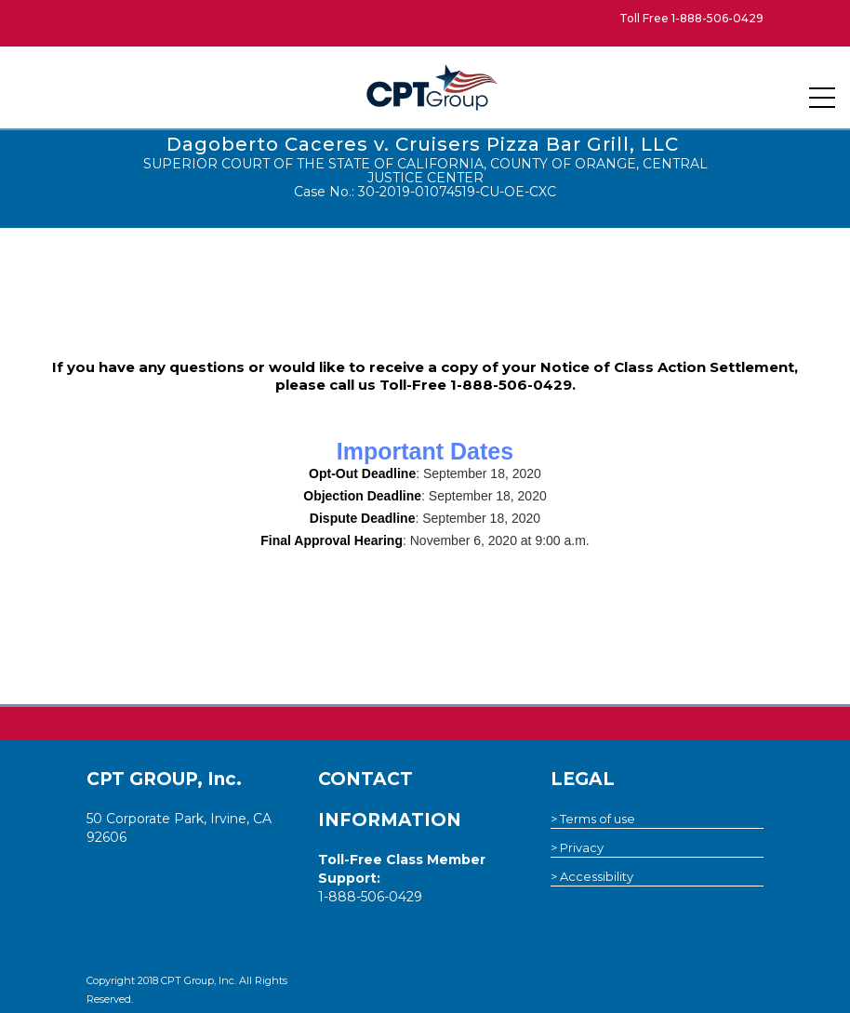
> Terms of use (593, 818)
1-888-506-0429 (717, 18)
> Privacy (577, 847)
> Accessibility (592, 876)
